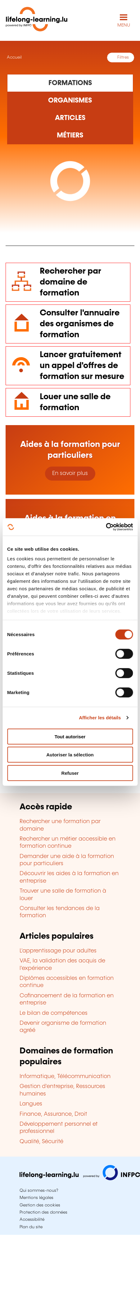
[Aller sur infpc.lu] (80, 1179)
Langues (31, 1104)
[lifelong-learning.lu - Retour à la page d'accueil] (37, 20)
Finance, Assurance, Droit (53, 1114)
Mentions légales (36, 1198)
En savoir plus (70, 473)
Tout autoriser (70, 736)
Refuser (70, 772)
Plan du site (31, 1227)
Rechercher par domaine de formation (70, 282)
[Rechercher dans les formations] (70, 83)
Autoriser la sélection (70, 754)
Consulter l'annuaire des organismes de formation (80, 324)
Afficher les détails (100, 717)
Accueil (14, 57)
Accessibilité (32, 1219)
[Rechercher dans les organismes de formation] (70, 100)
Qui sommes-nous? (39, 1190)
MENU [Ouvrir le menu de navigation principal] (123, 25)
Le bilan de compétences (54, 1013)
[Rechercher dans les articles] (70, 118)
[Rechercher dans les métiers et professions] (70, 135)
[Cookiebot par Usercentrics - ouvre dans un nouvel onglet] (106, 527)
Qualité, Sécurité (41, 1141)
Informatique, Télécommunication (65, 1076)
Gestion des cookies (40, 1205)
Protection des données (43, 1212)
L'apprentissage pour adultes (58, 951)
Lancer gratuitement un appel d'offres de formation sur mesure (82, 366)
